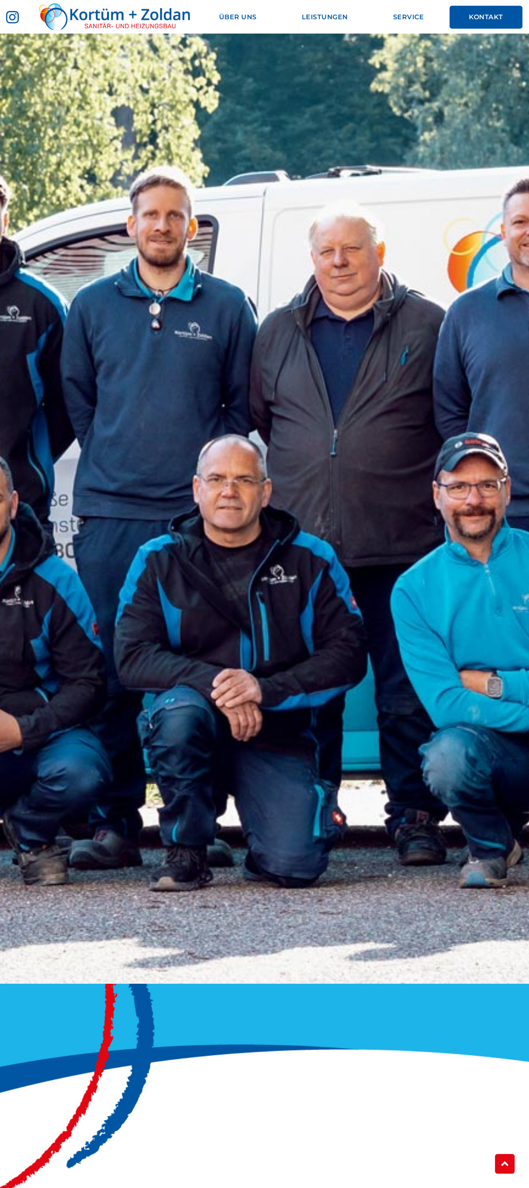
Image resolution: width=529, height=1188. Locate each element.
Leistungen (325, 17)
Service (408, 17)
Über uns (238, 17)
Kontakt (486, 17)
